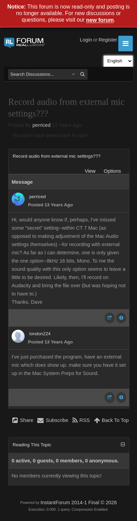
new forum (100, 20)
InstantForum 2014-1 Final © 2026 (78, 502)
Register (107, 40)
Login (86, 40)
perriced (41, 125)
